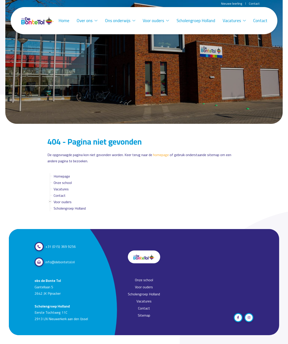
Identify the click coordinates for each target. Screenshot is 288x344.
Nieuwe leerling (231, 3)
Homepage (62, 176)
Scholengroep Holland (196, 21)
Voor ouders (156, 21)
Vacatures (234, 21)
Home (63, 21)
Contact (254, 3)
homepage (161, 155)
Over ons (87, 21)
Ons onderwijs (120, 21)
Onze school (63, 183)
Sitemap (144, 315)
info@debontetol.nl (55, 262)
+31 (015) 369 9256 (55, 246)
